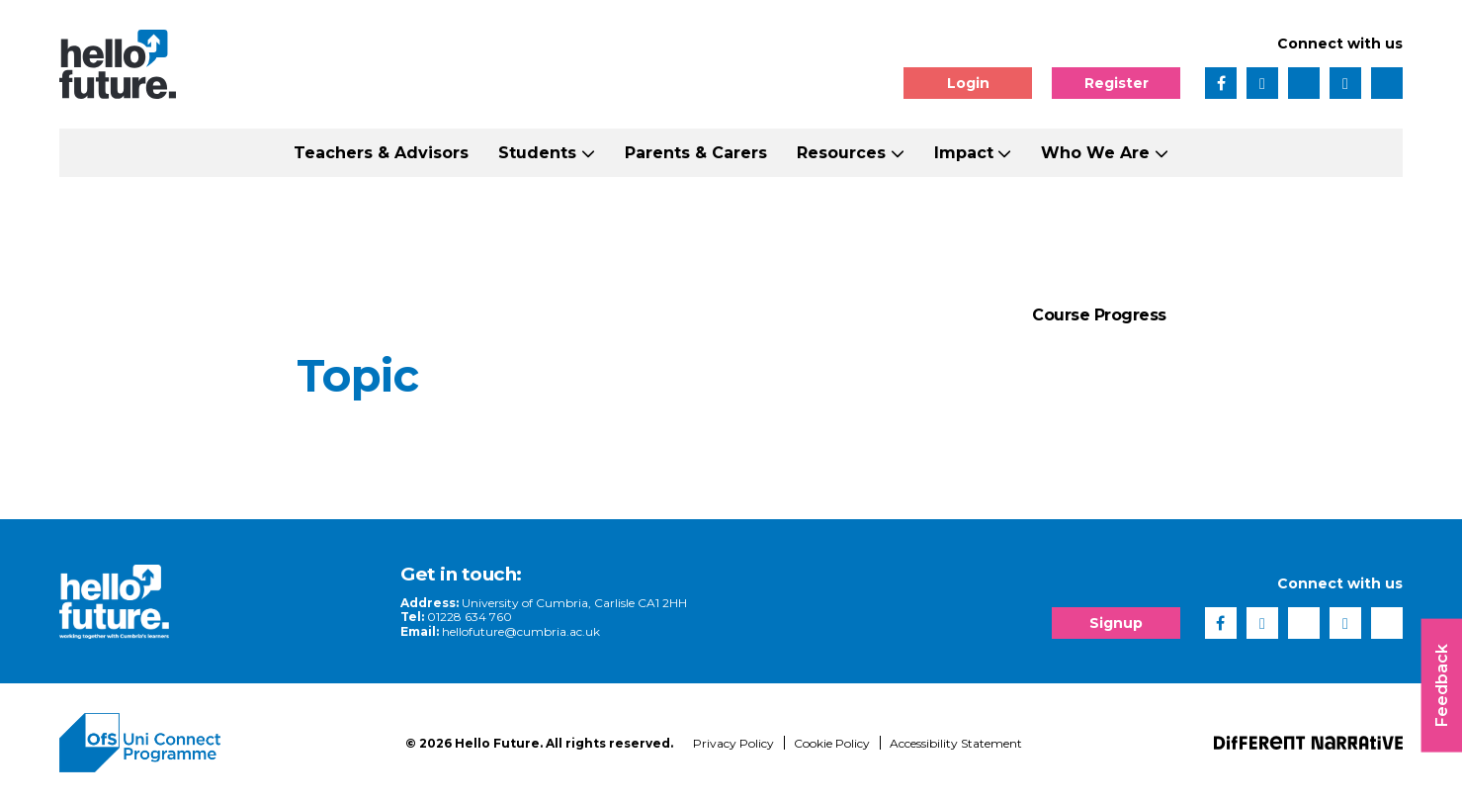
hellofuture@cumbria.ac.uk (521, 631)
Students (537, 152)
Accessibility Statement (956, 743)
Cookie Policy (832, 743)
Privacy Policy (733, 743)
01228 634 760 (469, 616)
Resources (841, 152)
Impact (963, 152)
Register (1116, 83)
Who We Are (1095, 152)
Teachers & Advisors (381, 152)
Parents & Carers (696, 152)
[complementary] (1248, 654)
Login (968, 83)
